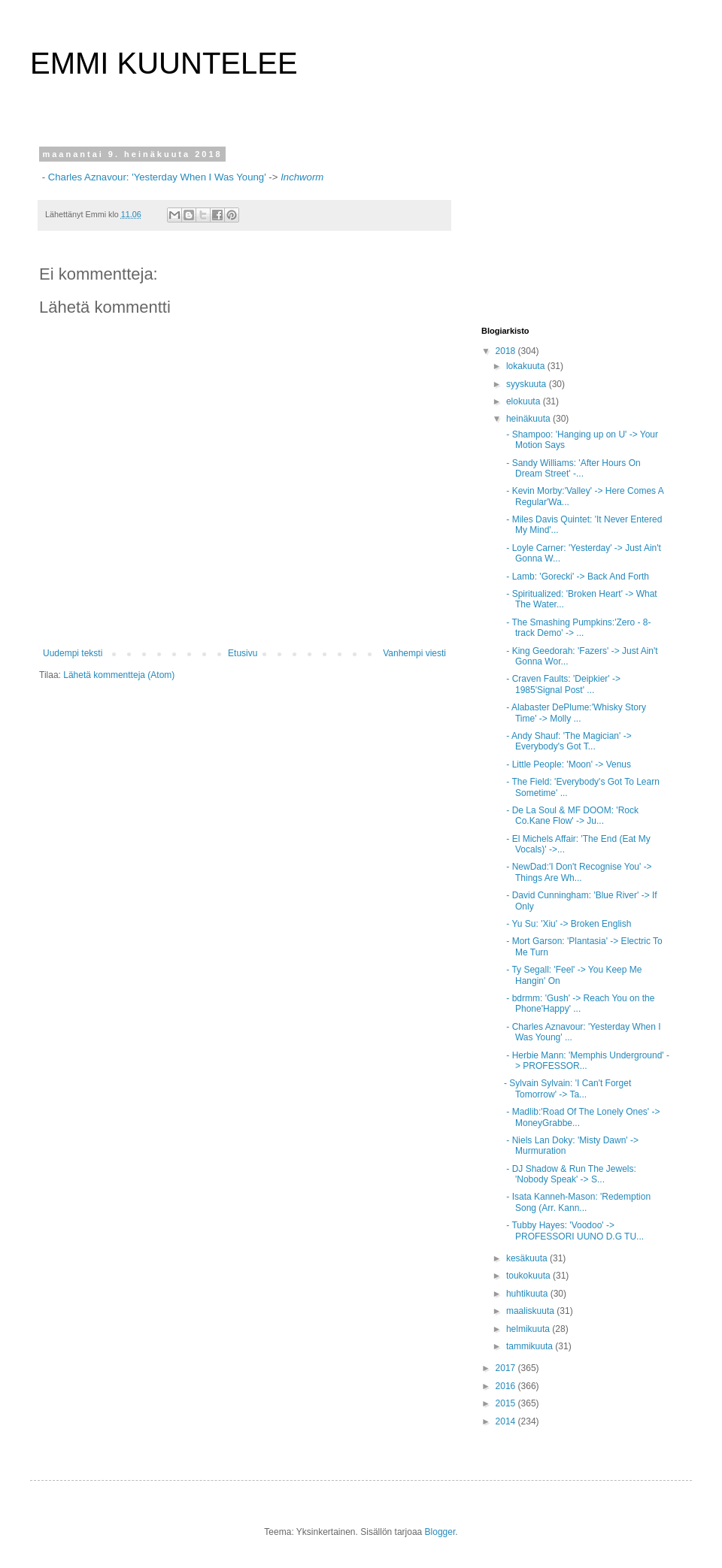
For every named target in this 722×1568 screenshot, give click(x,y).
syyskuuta (527, 384)
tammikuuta (530, 1346)
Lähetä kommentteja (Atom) (118, 675)
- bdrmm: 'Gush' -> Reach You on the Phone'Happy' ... (579, 1003)
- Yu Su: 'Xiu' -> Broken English (567, 924)
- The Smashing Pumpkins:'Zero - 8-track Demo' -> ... (577, 627)
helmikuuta (529, 1329)
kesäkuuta (528, 1258)
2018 (507, 351)
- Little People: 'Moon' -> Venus (567, 764)
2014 (507, 1421)
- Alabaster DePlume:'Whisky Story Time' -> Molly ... (575, 712)
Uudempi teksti (72, 653)
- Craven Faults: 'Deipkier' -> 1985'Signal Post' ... (562, 684)
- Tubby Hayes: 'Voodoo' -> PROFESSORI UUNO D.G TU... (574, 1230)
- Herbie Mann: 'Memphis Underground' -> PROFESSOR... (586, 1060)
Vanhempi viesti (414, 653)
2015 (507, 1403)
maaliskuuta (531, 1311)
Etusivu (242, 653)
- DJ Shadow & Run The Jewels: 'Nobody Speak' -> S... (570, 1174)
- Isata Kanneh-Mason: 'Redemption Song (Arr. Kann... (577, 1201)
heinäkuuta (529, 418)
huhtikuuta (528, 1293)
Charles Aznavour (87, 177)
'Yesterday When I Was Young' (197, 177)
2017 (507, 1368)
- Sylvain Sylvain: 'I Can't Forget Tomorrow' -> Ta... (567, 1088)
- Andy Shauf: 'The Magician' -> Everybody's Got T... (568, 741)
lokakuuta (527, 366)
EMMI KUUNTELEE (164, 63)
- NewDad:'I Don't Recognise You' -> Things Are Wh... (578, 871)
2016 (507, 1386)
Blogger (440, 1532)
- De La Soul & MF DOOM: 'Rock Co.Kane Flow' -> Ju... (571, 815)
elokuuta (524, 401)
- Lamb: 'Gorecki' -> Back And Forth (576, 576)
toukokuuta (529, 1275)
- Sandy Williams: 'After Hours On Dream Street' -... (572, 468)
